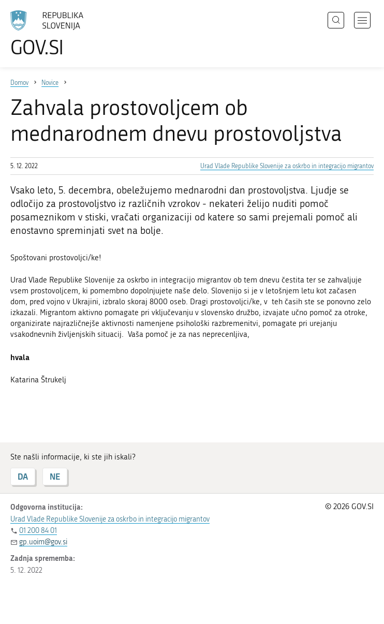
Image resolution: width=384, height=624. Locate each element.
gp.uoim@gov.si (43, 542)
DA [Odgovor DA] (23, 476)
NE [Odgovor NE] (55, 476)
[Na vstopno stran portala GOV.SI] (62, 33)
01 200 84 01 (38, 530)
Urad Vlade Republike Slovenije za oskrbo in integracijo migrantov (287, 166)
